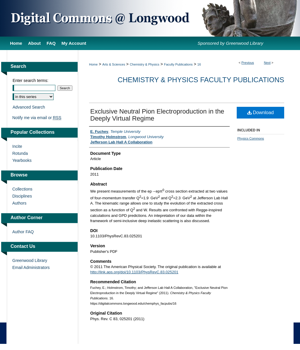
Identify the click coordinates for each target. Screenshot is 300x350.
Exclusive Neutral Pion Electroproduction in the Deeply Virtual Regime (157, 115)
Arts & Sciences (113, 64)
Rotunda (20, 153)
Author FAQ (23, 231)
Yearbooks (22, 160)
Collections (22, 189)
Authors (19, 203)
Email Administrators (31, 267)
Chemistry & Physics (144, 64)
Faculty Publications (178, 64)
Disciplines (22, 196)
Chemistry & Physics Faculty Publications (200, 80)
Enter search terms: (30, 80)
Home (93, 64)
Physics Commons (250, 138)
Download (260, 112)
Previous (247, 62)
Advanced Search (29, 107)
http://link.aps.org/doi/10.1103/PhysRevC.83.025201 (134, 272)
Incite (17, 146)
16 (199, 64)
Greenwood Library (29, 260)
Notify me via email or (36, 117)
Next (267, 62)
